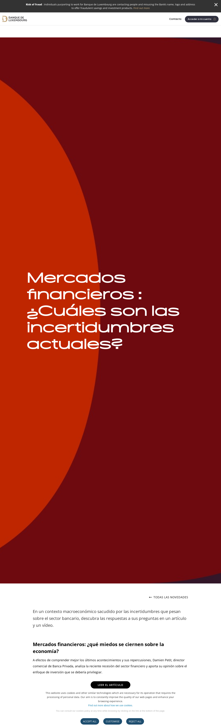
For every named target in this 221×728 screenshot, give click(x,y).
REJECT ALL (135, 721)
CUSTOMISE (112, 721)
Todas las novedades (168, 597)
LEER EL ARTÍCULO (110, 685)
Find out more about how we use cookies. (110, 705)
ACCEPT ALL (90, 721)
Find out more (141, 8)
